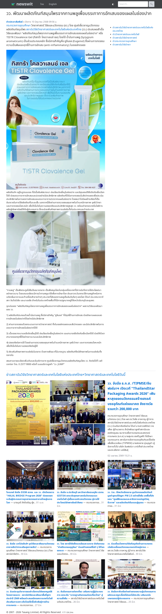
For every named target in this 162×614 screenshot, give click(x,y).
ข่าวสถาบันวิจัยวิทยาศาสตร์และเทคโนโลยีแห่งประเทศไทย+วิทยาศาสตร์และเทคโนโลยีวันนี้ (65, 374)
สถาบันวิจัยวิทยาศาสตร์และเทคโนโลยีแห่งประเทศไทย (53, 29)
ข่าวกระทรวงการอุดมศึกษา (125, 41)
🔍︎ (151, 4)
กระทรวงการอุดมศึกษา (18, 25)
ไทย (42, 4)
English (53, 4)
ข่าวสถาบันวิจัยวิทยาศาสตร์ (125, 38)
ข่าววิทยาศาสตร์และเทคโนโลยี (126, 34)
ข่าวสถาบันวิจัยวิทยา (122, 44)
